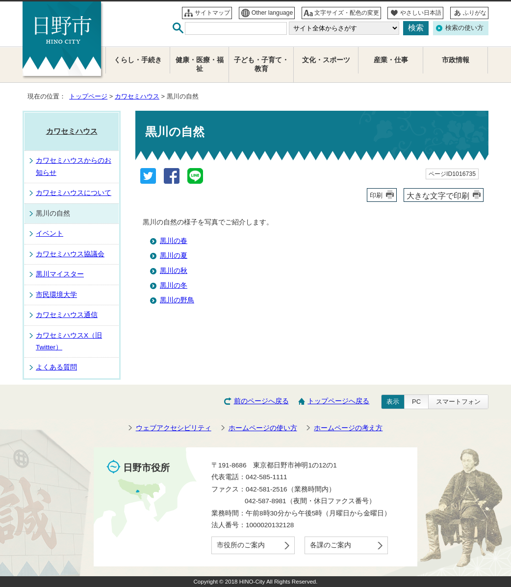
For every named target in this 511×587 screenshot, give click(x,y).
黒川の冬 (173, 285)
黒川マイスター (60, 274)
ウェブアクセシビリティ (173, 428)
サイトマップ (212, 13)
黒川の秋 (173, 270)
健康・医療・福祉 (200, 64)
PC (416, 401)
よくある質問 (56, 367)
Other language (272, 13)
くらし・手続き (138, 60)
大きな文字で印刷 (438, 195)
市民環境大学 (56, 294)
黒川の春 (173, 241)
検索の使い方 (464, 27)
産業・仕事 (391, 60)
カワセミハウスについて (73, 192)
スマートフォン (458, 401)
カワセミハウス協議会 (70, 254)
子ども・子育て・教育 (261, 64)
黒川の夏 (173, 255)
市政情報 (455, 60)
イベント (49, 233)
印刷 (376, 195)
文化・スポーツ (326, 60)
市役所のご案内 (241, 545)
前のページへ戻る (261, 401)
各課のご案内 (330, 545)
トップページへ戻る (338, 401)
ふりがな (474, 13)
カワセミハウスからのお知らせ (73, 166)
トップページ (88, 96)
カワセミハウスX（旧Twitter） (69, 341)
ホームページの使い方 (263, 428)
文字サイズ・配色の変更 (346, 13)
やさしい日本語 (420, 13)
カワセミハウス (137, 96)
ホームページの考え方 (348, 428)
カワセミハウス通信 (67, 314)
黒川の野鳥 (177, 300)
